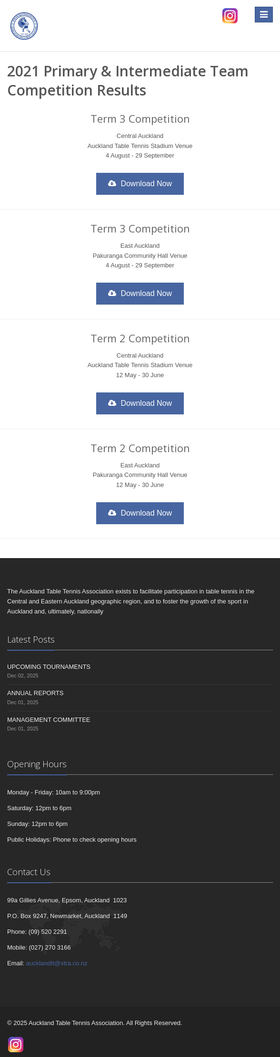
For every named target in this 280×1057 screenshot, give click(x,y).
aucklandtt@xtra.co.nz (57, 963)
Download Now (140, 184)
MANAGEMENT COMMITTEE (48, 719)
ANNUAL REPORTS (35, 693)
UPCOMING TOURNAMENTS (48, 666)
